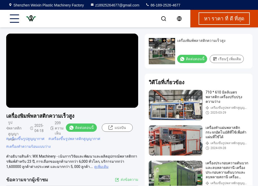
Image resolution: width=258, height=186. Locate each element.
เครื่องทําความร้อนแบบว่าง (29, 146)
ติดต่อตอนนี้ (81, 127)
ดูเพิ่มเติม (101, 167)
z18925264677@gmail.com (114, 5)
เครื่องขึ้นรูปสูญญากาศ (26, 139)
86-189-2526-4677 (162, 5)
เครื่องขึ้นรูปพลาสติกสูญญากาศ (75, 139)
